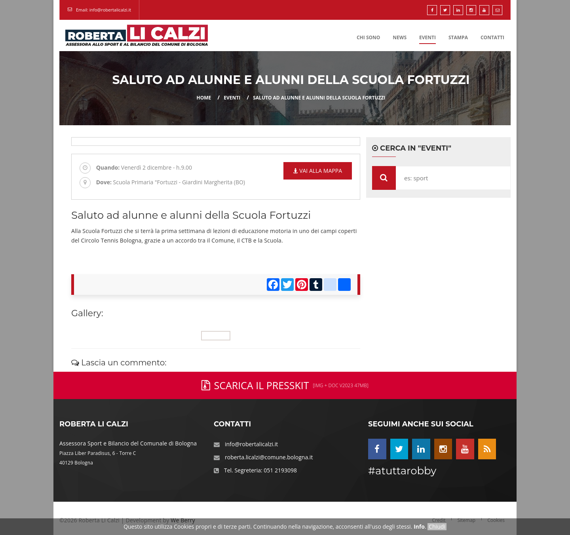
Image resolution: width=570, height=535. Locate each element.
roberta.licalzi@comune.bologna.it (269, 457)
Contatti (492, 37)
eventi (232, 97)
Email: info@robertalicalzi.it (103, 10)
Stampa (458, 37)
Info (419, 526)
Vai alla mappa (317, 170)
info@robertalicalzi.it (251, 444)
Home (204, 97)
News (400, 37)
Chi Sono (368, 37)
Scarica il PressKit (284, 385)
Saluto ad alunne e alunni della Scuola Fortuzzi (319, 97)
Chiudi (437, 526)
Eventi (427, 37)
